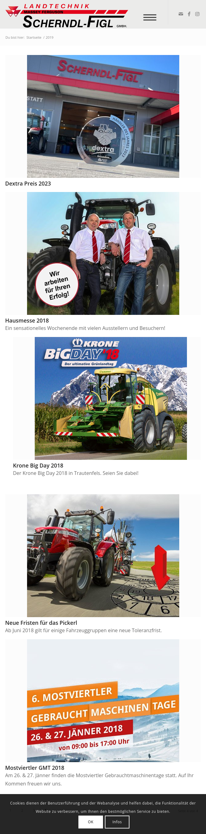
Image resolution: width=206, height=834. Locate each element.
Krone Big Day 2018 (38, 465)
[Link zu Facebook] (188, 13)
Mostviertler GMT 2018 (34, 767)
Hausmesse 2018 (27, 320)
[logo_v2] (83, 14)
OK (90, 821)
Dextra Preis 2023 (28, 183)
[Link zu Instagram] (197, 13)
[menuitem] (152, 14)
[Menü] (152, 14)
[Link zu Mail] (180, 13)
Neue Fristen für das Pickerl (41, 622)
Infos (117, 821)
